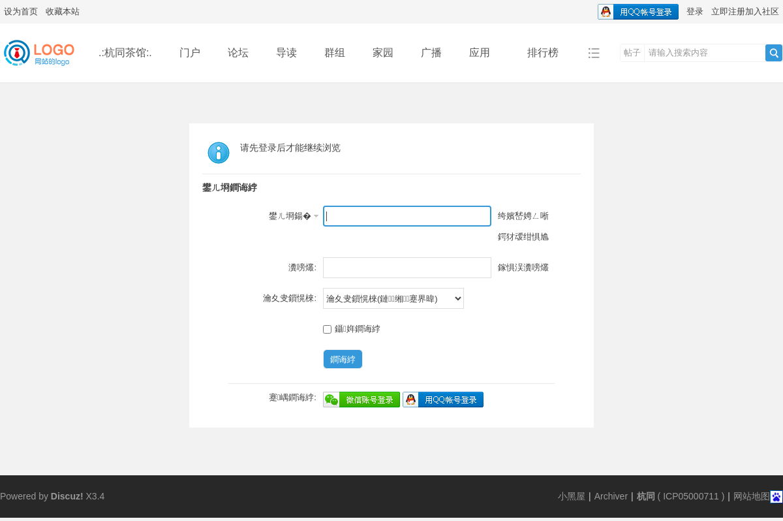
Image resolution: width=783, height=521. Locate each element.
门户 (189, 52)
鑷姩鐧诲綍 (351, 329)
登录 (694, 11)
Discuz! (67, 496)
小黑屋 (571, 496)
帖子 (632, 52)
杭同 (646, 496)
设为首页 (21, 11)
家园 (383, 52)
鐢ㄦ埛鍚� (290, 216)
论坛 (238, 52)
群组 (334, 52)
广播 (431, 52)
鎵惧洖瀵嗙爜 (523, 267)
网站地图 (751, 496)
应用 (484, 52)
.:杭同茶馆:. (125, 52)
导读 (286, 52)
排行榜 (543, 52)
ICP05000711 (691, 496)
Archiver (611, 496)
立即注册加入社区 (745, 11)
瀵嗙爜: (302, 267)
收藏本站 (63, 11)
